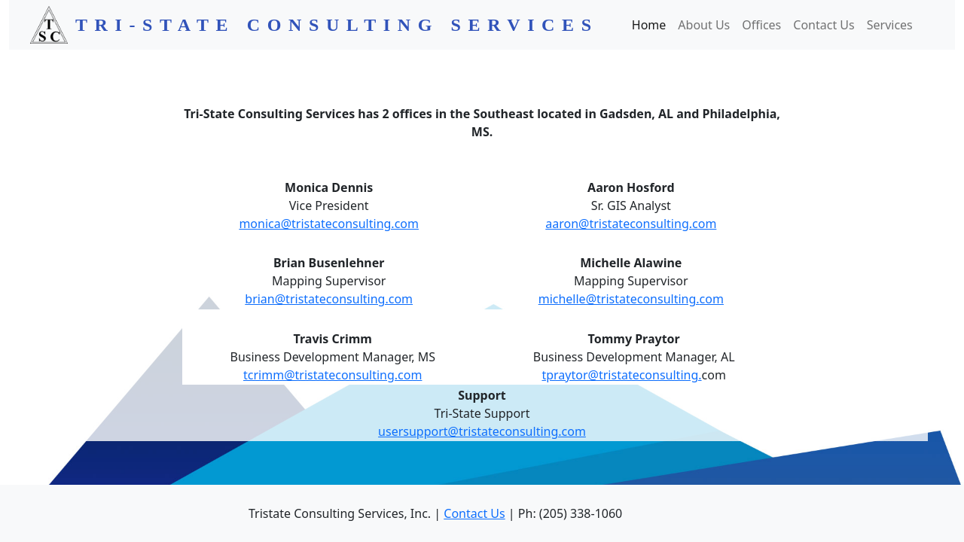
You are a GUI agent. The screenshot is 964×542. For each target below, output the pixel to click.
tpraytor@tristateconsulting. (621, 375)
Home (649, 25)
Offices (761, 25)
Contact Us (823, 25)
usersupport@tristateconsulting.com (482, 431)
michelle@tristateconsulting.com (631, 299)
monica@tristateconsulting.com (329, 223)
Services (890, 25)
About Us (704, 25)
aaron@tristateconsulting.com (630, 223)
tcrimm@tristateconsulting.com (332, 375)
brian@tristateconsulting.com (329, 299)
